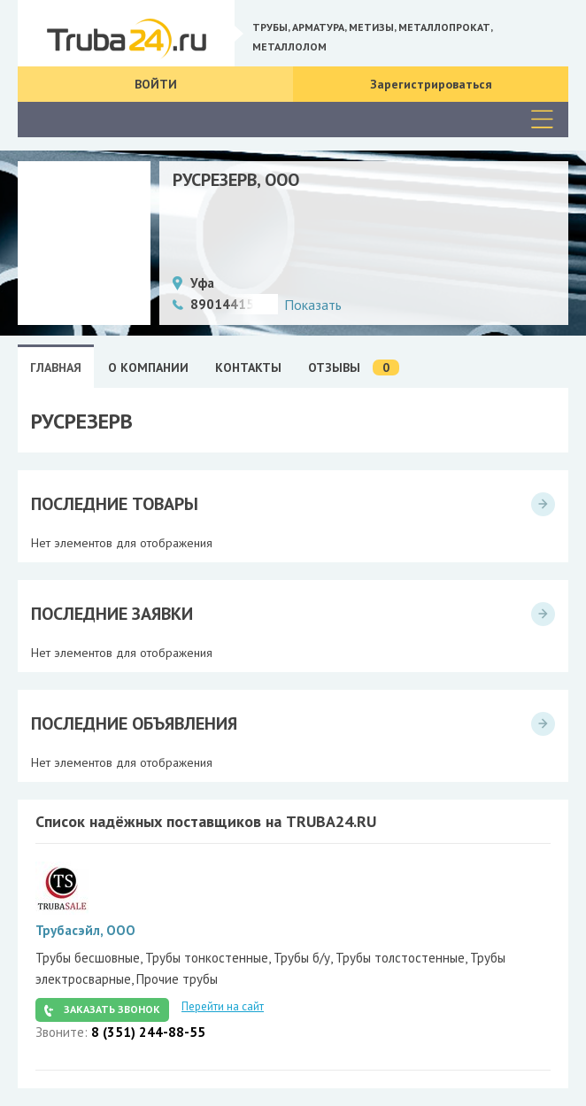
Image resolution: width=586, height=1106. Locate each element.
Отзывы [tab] (353, 368)
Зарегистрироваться (431, 84)
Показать (313, 304)
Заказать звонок (112, 1009)
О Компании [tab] (148, 367)
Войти (156, 84)
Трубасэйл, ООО (85, 930)
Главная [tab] (55, 367)
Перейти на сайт (222, 1006)
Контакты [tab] (248, 367)
